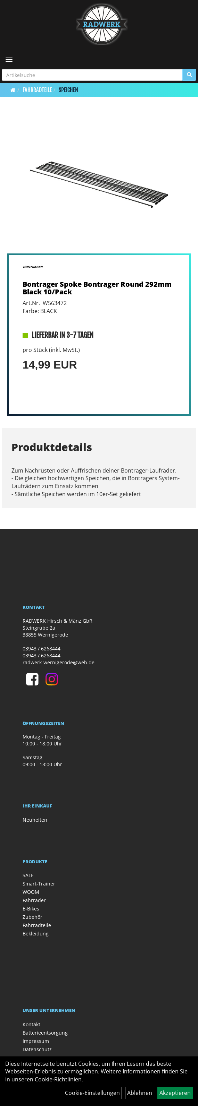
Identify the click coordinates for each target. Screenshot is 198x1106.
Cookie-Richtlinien (58, 1079)
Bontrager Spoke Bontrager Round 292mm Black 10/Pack (97, 287)
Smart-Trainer (39, 883)
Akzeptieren (175, 1093)
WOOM (31, 892)
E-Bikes (31, 908)
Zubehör (32, 917)
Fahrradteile (37, 89)
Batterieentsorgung (45, 1032)
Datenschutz (37, 1049)
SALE (28, 875)
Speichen (68, 89)
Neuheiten (35, 819)
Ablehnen (139, 1093)
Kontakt (31, 1024)
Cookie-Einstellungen (92, 1093)
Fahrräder (34, 900)
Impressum (36, 1041)
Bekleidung (36, 933)
